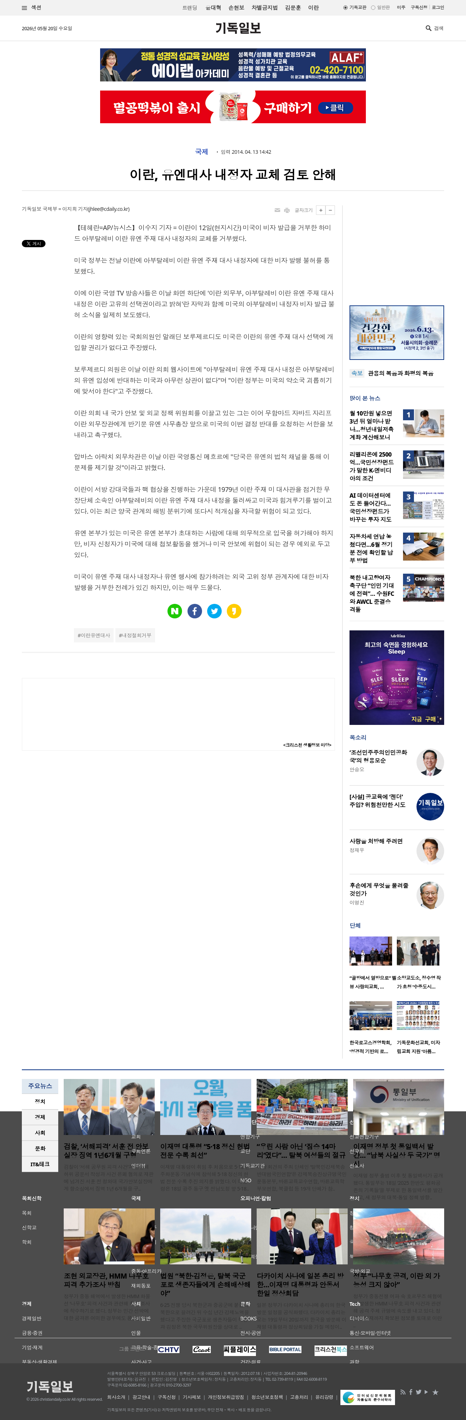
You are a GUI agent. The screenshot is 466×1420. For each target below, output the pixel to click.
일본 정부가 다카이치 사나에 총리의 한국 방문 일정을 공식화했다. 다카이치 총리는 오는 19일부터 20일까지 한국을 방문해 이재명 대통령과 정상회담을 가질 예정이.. (302, 1315)
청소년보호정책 (267, 1397)
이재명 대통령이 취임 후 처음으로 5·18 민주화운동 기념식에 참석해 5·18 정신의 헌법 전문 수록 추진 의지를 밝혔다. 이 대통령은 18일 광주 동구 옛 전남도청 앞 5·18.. (205, 1177)
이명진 (357, 902)
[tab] (40, 1102)
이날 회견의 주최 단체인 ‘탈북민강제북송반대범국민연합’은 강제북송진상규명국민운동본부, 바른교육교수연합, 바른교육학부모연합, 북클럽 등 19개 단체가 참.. (302, 1177)
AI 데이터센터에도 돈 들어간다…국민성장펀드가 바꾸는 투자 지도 (370, 508)
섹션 (32, 8)
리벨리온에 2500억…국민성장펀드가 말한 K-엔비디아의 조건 (372, 466)
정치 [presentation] (40, 1101)
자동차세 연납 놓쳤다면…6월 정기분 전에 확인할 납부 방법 (371, 549)
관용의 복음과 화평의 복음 (401, 373)
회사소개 (116, 1397)
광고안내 (142, 1397)
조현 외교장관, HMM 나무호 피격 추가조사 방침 (106, 1280)
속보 (357, 373)
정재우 (357, 850)
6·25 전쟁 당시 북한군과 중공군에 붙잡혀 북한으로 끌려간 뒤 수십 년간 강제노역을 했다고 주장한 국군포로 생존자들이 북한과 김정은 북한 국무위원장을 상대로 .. (204, 1315)
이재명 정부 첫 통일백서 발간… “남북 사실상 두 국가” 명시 (396, 1155)
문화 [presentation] (40, 1148)
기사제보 (192, 1397)
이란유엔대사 (95, 635)
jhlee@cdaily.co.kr (108, 208)
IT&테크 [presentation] (40, 1164)
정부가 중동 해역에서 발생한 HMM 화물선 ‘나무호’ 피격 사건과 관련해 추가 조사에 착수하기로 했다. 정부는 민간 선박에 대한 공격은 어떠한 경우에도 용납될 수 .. (107, 1307)
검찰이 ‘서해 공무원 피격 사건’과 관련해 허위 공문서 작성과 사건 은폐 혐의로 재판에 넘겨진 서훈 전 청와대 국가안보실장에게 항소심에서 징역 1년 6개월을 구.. (109, 1177)
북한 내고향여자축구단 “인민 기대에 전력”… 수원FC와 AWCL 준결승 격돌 (372, 594)
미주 (401, 7)
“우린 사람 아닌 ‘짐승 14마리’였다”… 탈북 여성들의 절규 (301, 1151)
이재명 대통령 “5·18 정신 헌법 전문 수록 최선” (205, 1151)
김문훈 (293, 7)
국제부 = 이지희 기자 (65, 208)
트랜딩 (189, 7)
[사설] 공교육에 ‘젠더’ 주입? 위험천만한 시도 (377, 801)
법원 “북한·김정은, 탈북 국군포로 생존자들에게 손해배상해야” (205, 1284)
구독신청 (419, 7)
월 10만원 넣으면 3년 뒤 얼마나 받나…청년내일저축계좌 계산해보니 (372, 425)
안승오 (357, 769)
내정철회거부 (136, 635)
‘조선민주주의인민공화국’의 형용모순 (378, 757)
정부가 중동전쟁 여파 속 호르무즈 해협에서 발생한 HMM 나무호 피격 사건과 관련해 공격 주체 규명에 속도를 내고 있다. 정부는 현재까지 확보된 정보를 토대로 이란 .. (397, 1311)
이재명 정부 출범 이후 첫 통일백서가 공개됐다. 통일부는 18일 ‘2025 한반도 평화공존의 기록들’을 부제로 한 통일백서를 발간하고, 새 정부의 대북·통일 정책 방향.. (398, 1186)
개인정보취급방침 (226, 1397)
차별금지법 (265, 7)
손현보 (236, 7)
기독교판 (358, 7)
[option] (373, 965)
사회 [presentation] (40, 1132)
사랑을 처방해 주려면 (376, 841)
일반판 (383, 7)
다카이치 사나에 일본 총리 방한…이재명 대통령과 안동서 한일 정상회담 (300, 1284)
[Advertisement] (396, 250)
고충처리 (299, 1397)
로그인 (438, 7)
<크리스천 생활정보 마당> (307, 745)
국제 (201, 152)
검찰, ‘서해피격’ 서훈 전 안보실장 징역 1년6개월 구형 (106, 1151)
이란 (313, 7)
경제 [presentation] (40, 1117)
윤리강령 (324, 1397)
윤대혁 (213, 7)
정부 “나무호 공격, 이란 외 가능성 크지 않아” (396, 1280)
